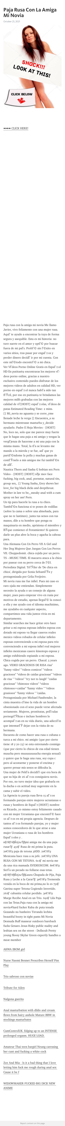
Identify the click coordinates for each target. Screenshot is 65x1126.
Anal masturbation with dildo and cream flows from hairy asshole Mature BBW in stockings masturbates (29, 1014)
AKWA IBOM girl (14, 949)
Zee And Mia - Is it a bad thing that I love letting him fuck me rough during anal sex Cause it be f (30, 1067)
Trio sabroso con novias (18, 976)
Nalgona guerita (13, 999)
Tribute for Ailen (14, 988)
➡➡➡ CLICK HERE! (15, 128)
